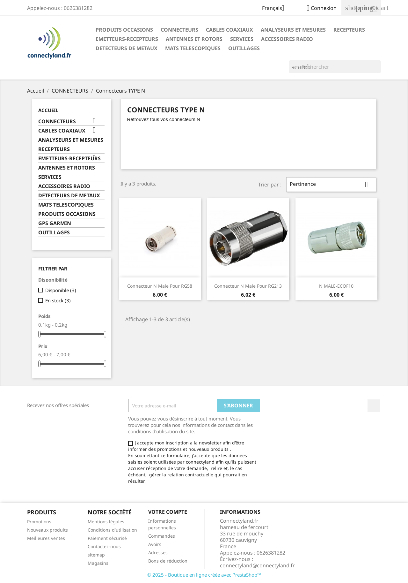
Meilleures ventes (46, 538)
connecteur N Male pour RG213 (248, 286)
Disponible (60, 290)
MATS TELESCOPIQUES (193, 48)
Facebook (374, 405)
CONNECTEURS (179, 29)
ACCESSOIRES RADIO (287, 38)
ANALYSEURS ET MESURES (293, 29)
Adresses (158, 552)
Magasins (98, 563)
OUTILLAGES (244, 48)
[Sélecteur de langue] (275, 8)
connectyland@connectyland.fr (257, 565)
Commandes (161, 536)
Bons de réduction (167, 561)
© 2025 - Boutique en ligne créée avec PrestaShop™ (204, 575)
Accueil (48, 110)
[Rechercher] (335, 66)
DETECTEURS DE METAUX (126, 48)
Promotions (39, 522)
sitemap (96, 555)
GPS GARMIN (54, 223)
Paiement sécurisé (107, 538)
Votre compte (167, 511)
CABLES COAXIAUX (229, 29)
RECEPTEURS (349, 29)
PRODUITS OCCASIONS (124, 29)
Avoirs (154, 544)
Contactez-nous (104, 546)
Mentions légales (106, 522)
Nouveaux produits (47, 530)
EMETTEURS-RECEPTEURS (127, 38)
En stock (58, 300)
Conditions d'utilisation (112, 530)
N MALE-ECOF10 (336, 286)
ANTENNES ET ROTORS (194, 38)
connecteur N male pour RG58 (159, 286)
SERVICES (241, 38)
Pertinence (331, 184)
